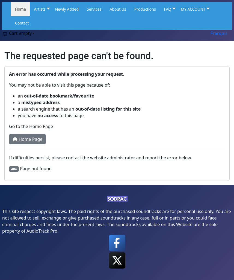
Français (219, 33)
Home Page (27, 139)
